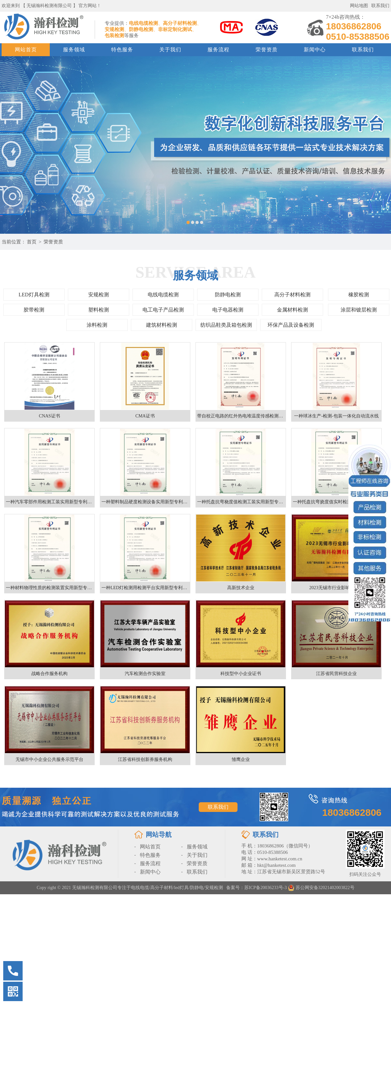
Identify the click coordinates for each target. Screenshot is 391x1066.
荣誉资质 (267, 49)
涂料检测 (97, 325)
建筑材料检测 (161, 325)
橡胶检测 (358, 294)
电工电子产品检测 (163, 310)
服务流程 (218, 49)
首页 (32, 241)
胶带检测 (34, 310)
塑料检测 (98, 310)
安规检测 (98, 294)
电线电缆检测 (163, 294)
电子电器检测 (227, 310)
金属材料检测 (292, 310)
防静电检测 (228, 294)
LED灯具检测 (33, 294)
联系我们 (380, 5)
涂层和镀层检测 (359, 310)
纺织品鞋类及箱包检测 (226, 325)
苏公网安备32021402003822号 (321, 887)
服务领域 (74, 49)
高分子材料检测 (292, 294)
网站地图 (359, 5)
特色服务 (122, 49)
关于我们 (170, 49)
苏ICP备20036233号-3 (265, 887)
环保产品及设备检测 (291, 325)
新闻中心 (315, 49)
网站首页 (26, 49)
